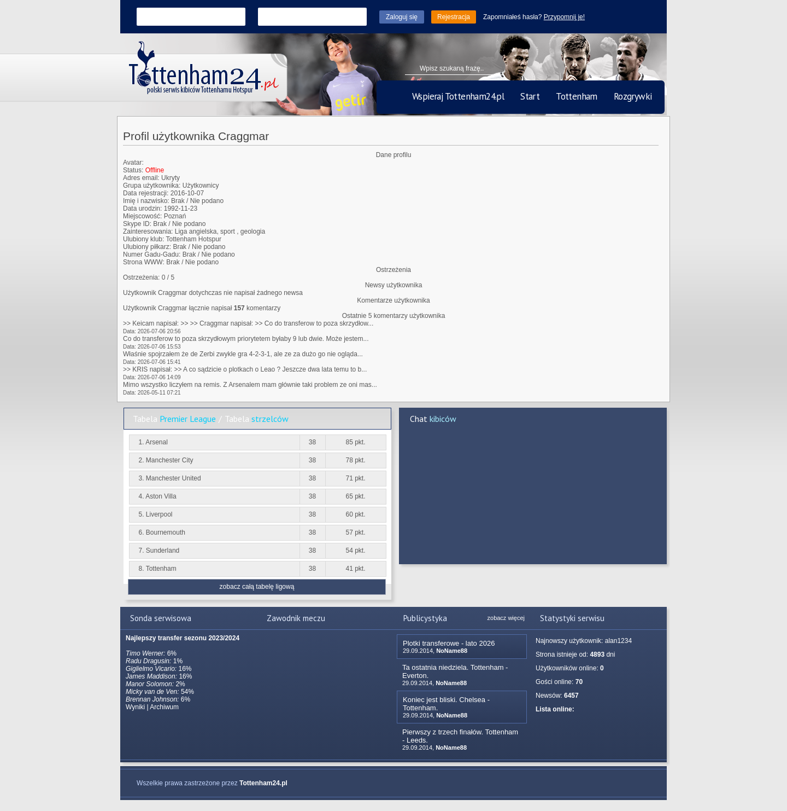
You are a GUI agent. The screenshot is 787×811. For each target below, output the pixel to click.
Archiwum (164, 707)
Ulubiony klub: (143, 239)
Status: (133, 170)
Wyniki (135, 707)
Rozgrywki (633, 96)
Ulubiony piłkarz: (147, 247)
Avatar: (133, 162)
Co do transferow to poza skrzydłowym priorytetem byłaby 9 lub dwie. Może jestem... (246, 339)
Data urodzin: (142, 208)
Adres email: (141, 178)
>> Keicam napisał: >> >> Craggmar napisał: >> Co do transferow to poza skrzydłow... (248, 323)
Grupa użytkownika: (151, 185)
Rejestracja (453, 17)
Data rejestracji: (145, 193)
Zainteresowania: (148, 231)
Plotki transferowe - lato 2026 (449, 643)
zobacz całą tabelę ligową (257, 586)
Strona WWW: (144, 262)
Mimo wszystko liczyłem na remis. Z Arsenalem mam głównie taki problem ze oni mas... (250, 385)
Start (529, 96)
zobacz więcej (506, 618)
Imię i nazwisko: (146, 201)
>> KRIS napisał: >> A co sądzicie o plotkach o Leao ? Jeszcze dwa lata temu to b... (245, 369)
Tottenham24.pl (263, 783)
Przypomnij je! (564, 17)
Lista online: (555, 709)
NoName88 (451, 650)
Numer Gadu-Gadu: (151, 254)
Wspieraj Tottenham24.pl (458, 96)
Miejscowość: (142, 216)
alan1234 (618, 641)
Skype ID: (137, 224)
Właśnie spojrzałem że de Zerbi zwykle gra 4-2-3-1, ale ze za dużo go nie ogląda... (243, 354)
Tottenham (576, 96)
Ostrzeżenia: (141, 277)
